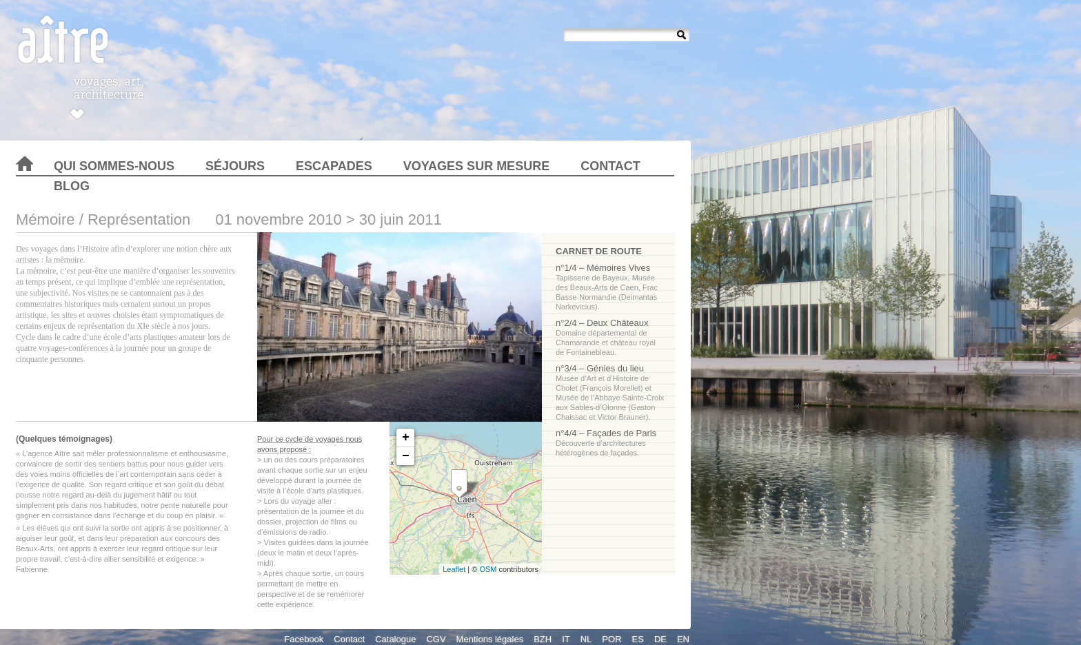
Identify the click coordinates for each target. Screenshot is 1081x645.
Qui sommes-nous (114, 166)
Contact (610, 166)
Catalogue (395, 639)
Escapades (334, 166)
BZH (543, 639)
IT (566, 639)
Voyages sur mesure (476, 166)
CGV (435, 639)
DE (660, 639)
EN (683, 639)
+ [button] (406, 437)
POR (611, 639)
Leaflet (454, 569)
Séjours (235, 166)
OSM (487, 569)
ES (638, 639)
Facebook (303, 639)
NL (586, 639)
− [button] (406, 456)
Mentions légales (490, 639)
